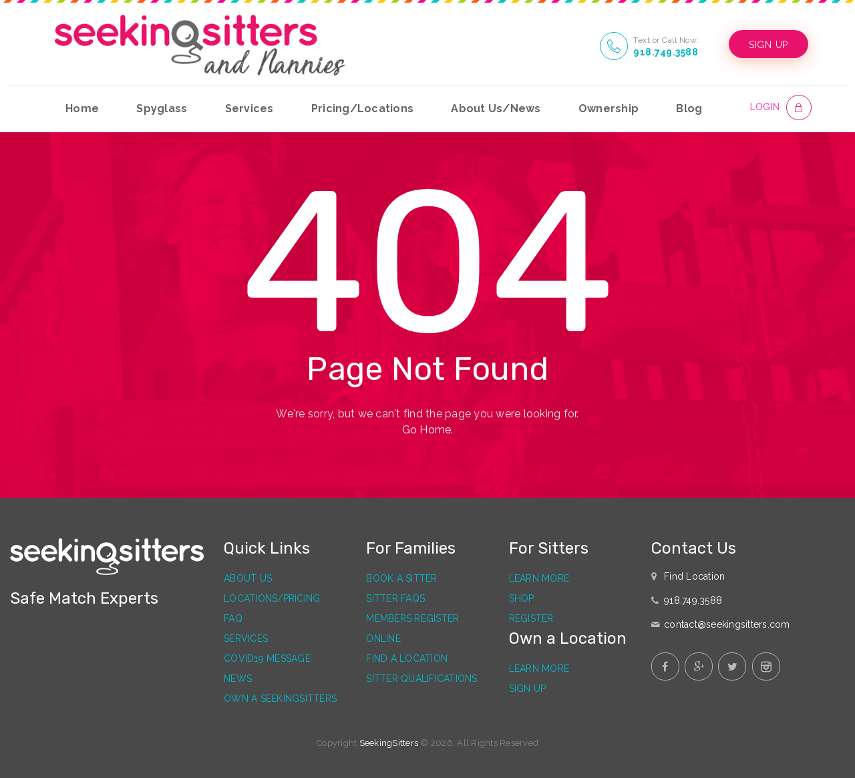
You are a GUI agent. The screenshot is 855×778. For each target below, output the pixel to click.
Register (531, 618)
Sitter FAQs (395, 598)
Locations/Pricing (272, 598)
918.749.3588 (665, 52)
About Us (248, 578)
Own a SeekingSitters (280, 698)
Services (249, 108)
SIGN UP (768, 44)
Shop (521, 598)
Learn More (539, 578)
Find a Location (407, 658)
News (238, 678)
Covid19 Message (267, 658)
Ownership (608, 108)
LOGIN (765, 107)
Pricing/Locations (362, 108)
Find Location (694, 576)
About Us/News (495, 108)
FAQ (233, 618)
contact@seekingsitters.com (727, 624)
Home (82, 108)
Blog (689, 108)
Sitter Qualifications (421, 678)
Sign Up (527, 688)
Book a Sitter (401, 578)
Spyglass (161, 108)
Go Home (427, 429)
